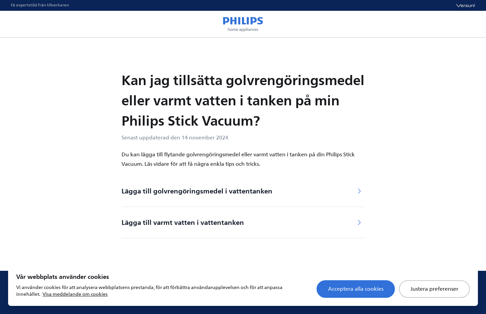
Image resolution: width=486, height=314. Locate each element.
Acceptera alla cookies (355, 289)
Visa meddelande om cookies (75, 294)
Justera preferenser (434, 289)
